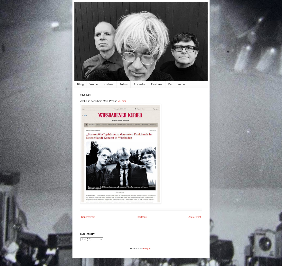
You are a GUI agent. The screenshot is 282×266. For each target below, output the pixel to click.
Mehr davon (176, 84)
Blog (80, 84)
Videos (109, 84)
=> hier (122, 101)
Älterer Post (194, 217)
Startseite (142, 217)
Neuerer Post (88, 217)
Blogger (147, 248)
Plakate (139, 84)
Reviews (157, 84)
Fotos (123, 84)
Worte (94, 84)
